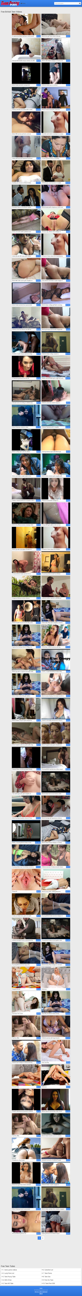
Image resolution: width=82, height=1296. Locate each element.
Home (23, 3)
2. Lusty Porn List (8, 1273)
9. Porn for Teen (47, 1280)
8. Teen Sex (46, 1277)
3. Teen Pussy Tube (8, 1277)
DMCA (41, 1293)
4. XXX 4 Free (6, 1280)
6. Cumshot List (47, 1270)
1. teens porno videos (9, 1270)
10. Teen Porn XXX (48, 1283)
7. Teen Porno (47, 1273)
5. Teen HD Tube (7, 1283)
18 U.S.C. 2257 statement (41, 1292)
